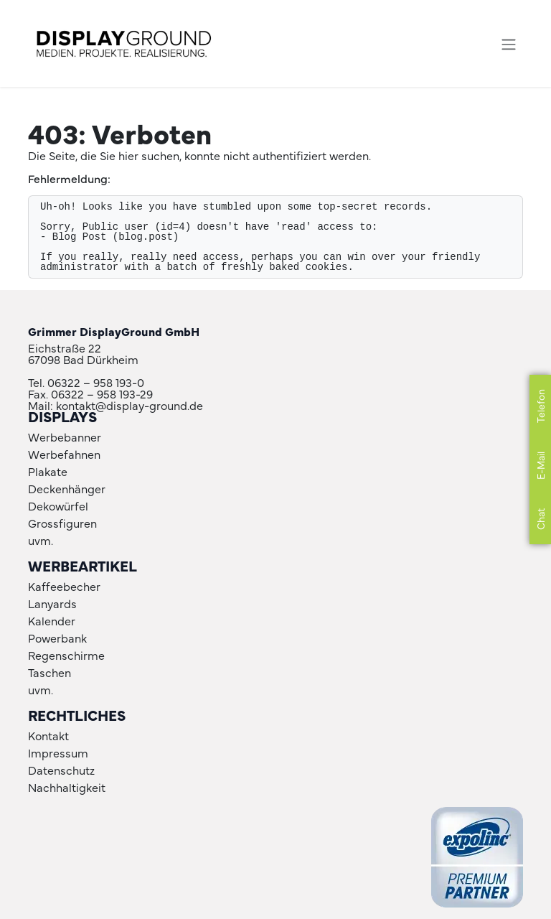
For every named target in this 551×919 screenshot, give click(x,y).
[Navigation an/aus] (508, 43)
